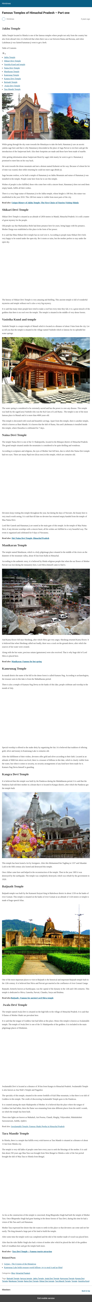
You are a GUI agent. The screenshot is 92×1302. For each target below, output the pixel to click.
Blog (13, 1273)
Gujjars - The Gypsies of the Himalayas (20, 1264)
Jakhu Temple (9, 57)
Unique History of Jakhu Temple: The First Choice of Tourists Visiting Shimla (45, 203)
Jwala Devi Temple (12, 86)
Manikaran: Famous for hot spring (27, 661)
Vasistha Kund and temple (14, 64)
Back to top (86, 1291)
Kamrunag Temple (11, 75)
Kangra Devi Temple (12, 79)
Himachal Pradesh (23, 1273)
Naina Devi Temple (12, 68)
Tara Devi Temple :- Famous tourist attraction (32, 1251)
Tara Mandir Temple (12, 89)
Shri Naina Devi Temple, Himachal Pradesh (30, 538)
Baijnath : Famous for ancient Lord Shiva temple (32, 998)
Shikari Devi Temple (12, 61)
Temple (74, 1281)
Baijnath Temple (10, 82)
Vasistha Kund (83, 1281)
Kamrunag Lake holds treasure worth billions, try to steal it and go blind (33, 1267)
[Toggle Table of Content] (4, 54)
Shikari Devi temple (46, 1281)
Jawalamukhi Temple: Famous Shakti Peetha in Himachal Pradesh (37, 1126)
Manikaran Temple (11, 71)
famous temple (26, 1279)
